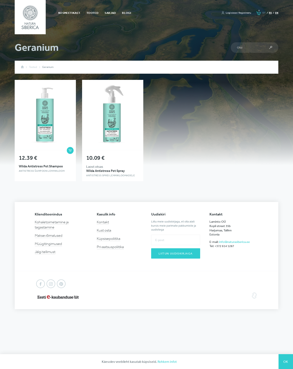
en (276, 12)
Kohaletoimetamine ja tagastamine (52, 224)
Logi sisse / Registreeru (238, 12)
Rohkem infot (167, 362)
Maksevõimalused (48, 235)
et (264, 12)
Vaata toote (45, 130)
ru (270, 12)
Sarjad (110, 13)
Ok (285, 362)
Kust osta (104, 230)
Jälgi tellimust (45, 252)
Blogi (126, 13)
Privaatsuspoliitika (110, 247)
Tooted (92, 13)
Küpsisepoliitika (108, 238)
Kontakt (103, 222)
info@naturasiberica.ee (234, 242)
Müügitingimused (48, 243)
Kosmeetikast (69, 13)
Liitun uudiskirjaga (176, 253)
